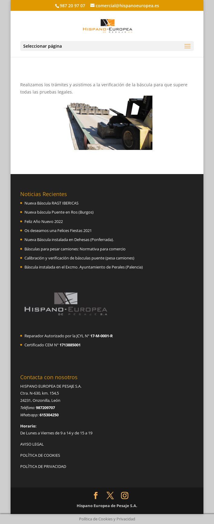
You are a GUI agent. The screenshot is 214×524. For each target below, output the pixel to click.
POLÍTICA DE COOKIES (40, 455)
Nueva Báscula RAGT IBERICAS (51, 203)
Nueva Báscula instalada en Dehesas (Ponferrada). (69, 239)
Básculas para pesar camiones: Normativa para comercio (75, 249)
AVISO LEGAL (32, 444)
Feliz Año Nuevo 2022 (43, 221)
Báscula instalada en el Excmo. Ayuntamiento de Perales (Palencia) (83, 267)
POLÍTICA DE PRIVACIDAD (43, 466)
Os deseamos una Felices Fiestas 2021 (58, 230)
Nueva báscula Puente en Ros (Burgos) (59, 212)
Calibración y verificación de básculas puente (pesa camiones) (79, 258)
